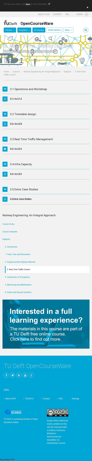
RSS (18, 375)
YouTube (24, 375)
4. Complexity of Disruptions (17, 277)
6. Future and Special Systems (18, 292)
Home (6, 71)
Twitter (12, 375)
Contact (57, 14)
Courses (16, 71)
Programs (23, 30)
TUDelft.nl (29, 398)
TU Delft (31, 375)
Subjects (67, 71)
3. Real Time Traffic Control (18, 269)
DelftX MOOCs (54, 30)
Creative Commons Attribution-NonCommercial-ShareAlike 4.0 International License (56, 436)
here (28, 4)
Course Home (8, 224)
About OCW (43, 14)
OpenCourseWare (37, 23)
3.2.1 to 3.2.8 (16, 124)
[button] (87, 7)
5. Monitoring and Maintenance (18, 285)
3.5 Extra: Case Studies (21, 199)
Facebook (6, 375)
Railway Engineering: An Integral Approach (42, 71)
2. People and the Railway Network (20, 262)
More (67, 30)
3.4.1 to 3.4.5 (16, 174)
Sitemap (75, 398)
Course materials (9, 231)
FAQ (67, 14)
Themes (8, 30)
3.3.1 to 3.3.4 (16, 149)
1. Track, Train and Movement (17, 254)
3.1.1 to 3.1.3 (16, 98)
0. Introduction (11, 247)
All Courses (39, 30)
